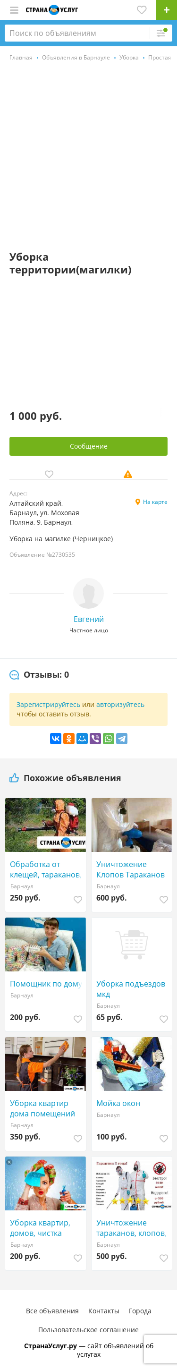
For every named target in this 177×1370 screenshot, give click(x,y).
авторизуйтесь (120, 704)
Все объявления (52, 1310)
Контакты (103, 1310)
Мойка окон (118, 1103)
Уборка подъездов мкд (130, 989)
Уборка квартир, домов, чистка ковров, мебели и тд (47, 1227)
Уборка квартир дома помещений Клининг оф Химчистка (42, 1108)
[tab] (39, 675)
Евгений (89, 619)
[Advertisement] (88, 157)
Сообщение (89, 446)
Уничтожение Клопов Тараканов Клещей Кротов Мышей (130, 869)
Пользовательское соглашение (88, 1329)
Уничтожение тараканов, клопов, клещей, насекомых (132, 1227)
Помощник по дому (46, 984)
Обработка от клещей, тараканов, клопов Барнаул (46, 869)
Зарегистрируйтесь (48, 704)
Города (140, 1310)
